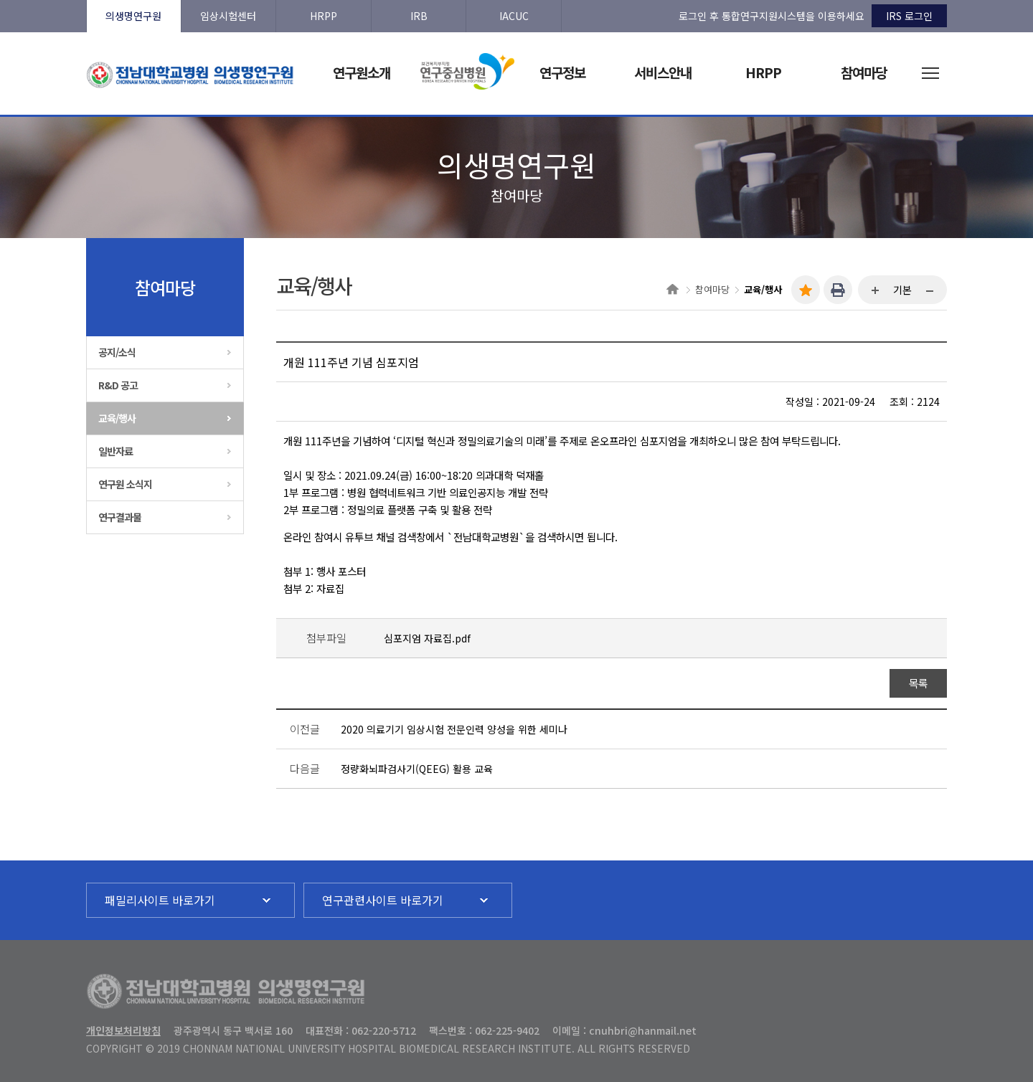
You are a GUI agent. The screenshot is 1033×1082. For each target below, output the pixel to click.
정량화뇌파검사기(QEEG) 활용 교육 (417, 768)
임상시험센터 (228, 16)
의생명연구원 (133, 16)
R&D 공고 (118, 385)
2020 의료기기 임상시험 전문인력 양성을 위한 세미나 (454, 729)
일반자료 (115, 451)
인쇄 (838, 289)
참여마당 (712, 289)
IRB (419, 16)
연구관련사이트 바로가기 (382, 899)
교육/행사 (117, 418)
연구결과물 (119, 517)
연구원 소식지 (125, 484)
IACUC (514, 16)
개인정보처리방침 (123, 1030)
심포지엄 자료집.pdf (427, 638)
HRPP (323, 16)
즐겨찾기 (805, 289)
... (876, 291)
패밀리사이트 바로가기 (160, 899)
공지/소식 (117, 352)
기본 (902, 290)
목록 (918, 683)
